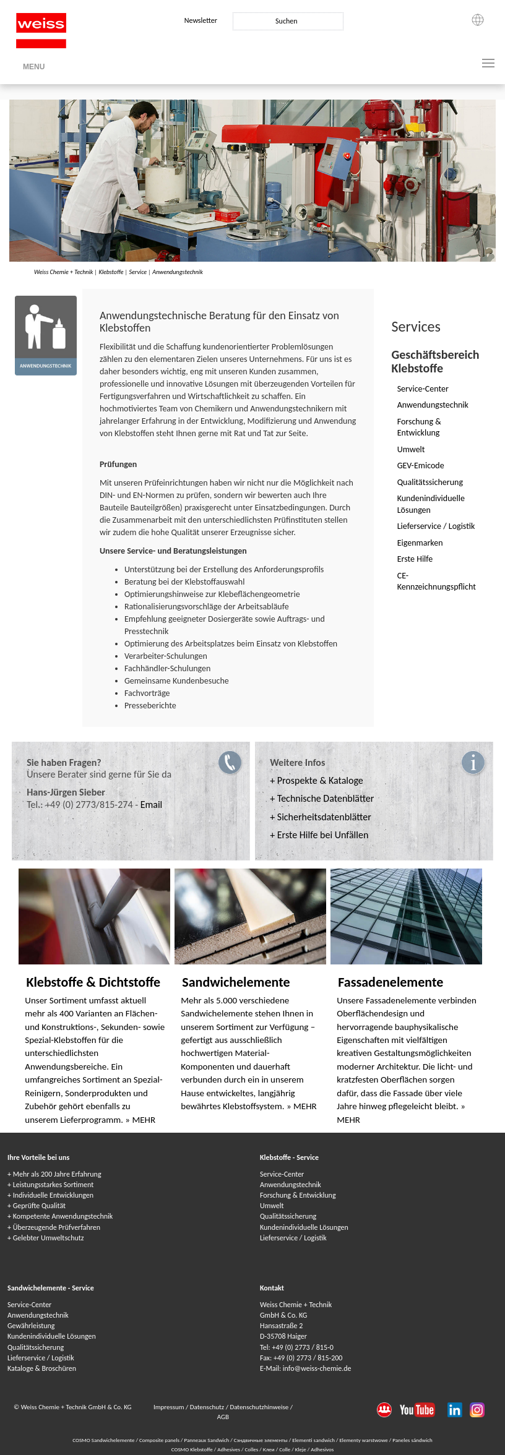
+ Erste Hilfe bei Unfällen (319, 835)
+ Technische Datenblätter (322, 798)
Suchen (286, 21)
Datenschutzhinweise (260, 1407)
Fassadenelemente (390, 982)
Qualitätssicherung (288, 1216)
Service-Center (282, 1174)
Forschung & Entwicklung (298, 1195)
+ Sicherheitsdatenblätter (320, 817)
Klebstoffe (110, 272)
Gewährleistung (30, 1325)
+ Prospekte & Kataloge (316, 780)
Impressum (169, 1407)
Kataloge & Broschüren (41, 1368)
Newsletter (200, 20)
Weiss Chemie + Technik (63, 272)
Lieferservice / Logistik (293, 1238)
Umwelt (271, 1205)
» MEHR (140, 1119)
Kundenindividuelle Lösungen (304, 1227)
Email (151, 804)
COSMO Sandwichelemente (104, 1439)
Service (138, 272)
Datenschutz (208, 1407)
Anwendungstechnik (177, 272)
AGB (223, 1417)
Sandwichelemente (236, 982)
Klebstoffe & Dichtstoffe (93, 982)
